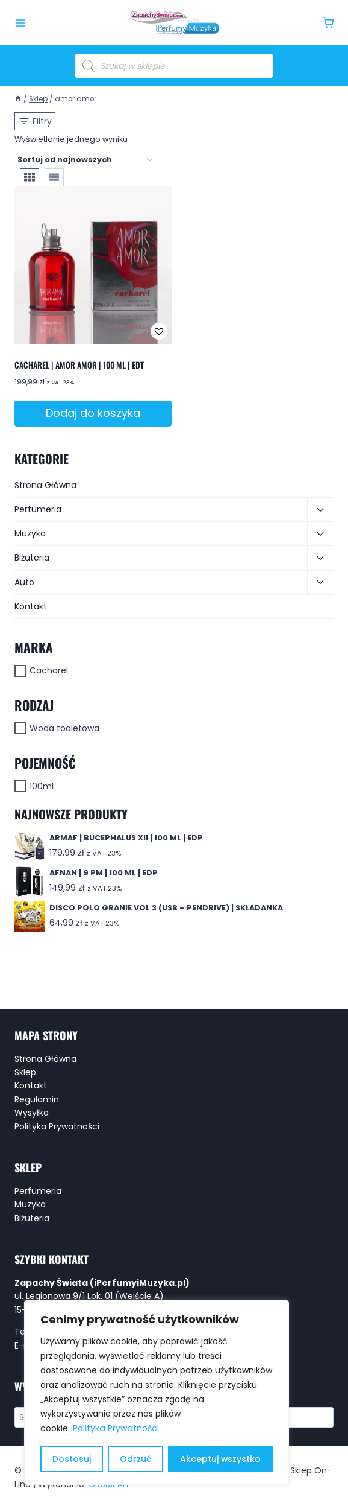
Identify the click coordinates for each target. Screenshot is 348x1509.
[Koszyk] (328, 22)
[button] (119, 331)
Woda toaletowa (64, 728)
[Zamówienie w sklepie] (84, 160)
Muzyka (30, 533)
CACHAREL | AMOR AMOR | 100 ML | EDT (79, 364)
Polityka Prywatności (115, 1429)
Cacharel (49, 670)
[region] (156, 1392)
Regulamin (36, 1099)
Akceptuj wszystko (220, 1459)
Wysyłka (31, 1113)
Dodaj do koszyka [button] (93, 413)
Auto (24, 582)
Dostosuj (71, 1459)
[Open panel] (34, 121)
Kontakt (30, 606)
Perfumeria (37, 509)
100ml (42, 786)
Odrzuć (135, 1459)
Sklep (25, 1072)
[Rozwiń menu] (20, 23)
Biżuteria (31, 557)
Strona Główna (45, 485)
